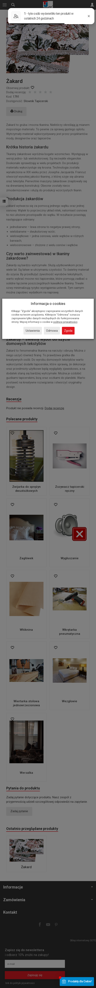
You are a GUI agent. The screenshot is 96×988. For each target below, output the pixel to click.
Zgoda (68, 330)
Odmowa (52, 330)
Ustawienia (33, 330)
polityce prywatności (65, 321)
